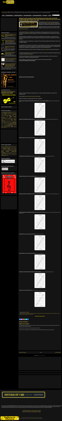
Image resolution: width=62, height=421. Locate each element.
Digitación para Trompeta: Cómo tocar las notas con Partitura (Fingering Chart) (10, 59)
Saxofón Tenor (6, 122)
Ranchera (10, 152)
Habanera (7, 147)
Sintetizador (10, 122)
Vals (15, 154)
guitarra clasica (3, 127)
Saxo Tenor (52, 313)
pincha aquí (38, 96)
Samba (10, 153)
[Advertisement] (24, 7)
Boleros (6, 146)
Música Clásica (7, 149)
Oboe (6, 118)
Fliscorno (3, 117)
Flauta (36, 313)
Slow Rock (14, 153)
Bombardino (10, 113)
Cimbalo (11, 114)
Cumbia (13, 146)
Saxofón (55, 313)
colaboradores (28, 313)
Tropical (10, 154)
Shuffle (11, 153)
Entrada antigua (58, 352)
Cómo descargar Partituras (37, 15)
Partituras (43, 313)
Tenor (2, 124)
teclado (6, 127)
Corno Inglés (8, 115)
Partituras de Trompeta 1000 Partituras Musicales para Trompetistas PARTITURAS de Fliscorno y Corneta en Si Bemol (10, 35)
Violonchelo (8, 126)
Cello (22, 313)
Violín (32, 314)
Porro (6, 152)
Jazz (9, 147)
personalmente (46, 49)
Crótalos (13, 115)
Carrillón (2, 114)
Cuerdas (7, 116)
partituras (47, 22)
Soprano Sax (3, 123)
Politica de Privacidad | (25, 417)
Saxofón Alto (7, 121)
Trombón (20, 314)
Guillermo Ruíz (40, 313)
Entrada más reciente (22, 352)
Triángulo (6, 124)
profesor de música (24, 28)
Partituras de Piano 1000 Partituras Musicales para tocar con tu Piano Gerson (10, 47)
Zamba (7, 155)
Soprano (58, 313)
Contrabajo (3, 115)
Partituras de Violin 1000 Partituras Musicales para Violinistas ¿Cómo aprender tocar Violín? (10, 53)
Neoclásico (2, 150)
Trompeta (26, 314)
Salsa (8, 153)
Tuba (28, 314)
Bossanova (9, 146)
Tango (7, 154)
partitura (53, 23)
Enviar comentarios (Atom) (42, 355)
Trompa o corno (3, 125)
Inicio (3, 15)
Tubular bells (14, 125)
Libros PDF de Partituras (18, 15)
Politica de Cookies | (33, 417)
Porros (8, 152)
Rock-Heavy (5, 153)
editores (32, 313)
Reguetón (12, 152)
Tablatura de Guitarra (7, 123)
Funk (5, 147)
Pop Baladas (9, 150)
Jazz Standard (12, 147)
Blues (4, 146)
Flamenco (2, 147)
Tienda (50, 15)
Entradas (3, 168)
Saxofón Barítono (11, 121)
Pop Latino (12, 150)
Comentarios (4, 169)
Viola (30, 314)
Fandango (15, 146)
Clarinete (24, 313)
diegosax (27, 32)
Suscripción (45, 15)
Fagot (34, 313)
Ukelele (2, 126)
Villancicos (3, 155)
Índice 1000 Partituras (9, 15)
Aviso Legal (40, 417)
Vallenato (13, 154)
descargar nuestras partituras (30, 96)
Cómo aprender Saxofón (27, 15)
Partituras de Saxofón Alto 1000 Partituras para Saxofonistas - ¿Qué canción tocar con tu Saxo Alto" (10, 41)
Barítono (5, 113)
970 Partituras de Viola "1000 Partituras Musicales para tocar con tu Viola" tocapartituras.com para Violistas (8, 92)
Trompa (23, 314)
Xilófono (15, 126)
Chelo (8, 114)
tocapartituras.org (4, 11)
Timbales (4, 124)
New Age (6, 150)
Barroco (2, 146)
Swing (5, 154)
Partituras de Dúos (47, 313)
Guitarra (10, 117)
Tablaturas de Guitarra (13, 123)
